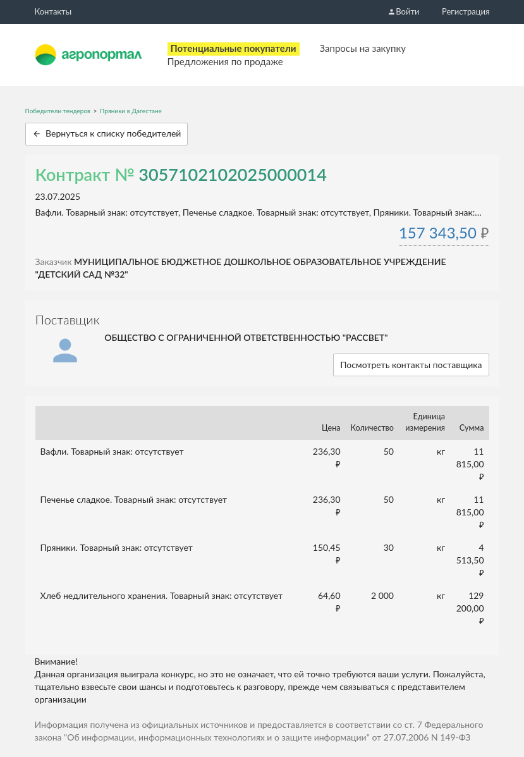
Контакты (53, 11)
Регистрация (465, 11)
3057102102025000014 (232, 174)
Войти (403, 11)
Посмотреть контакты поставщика (411, 364)
